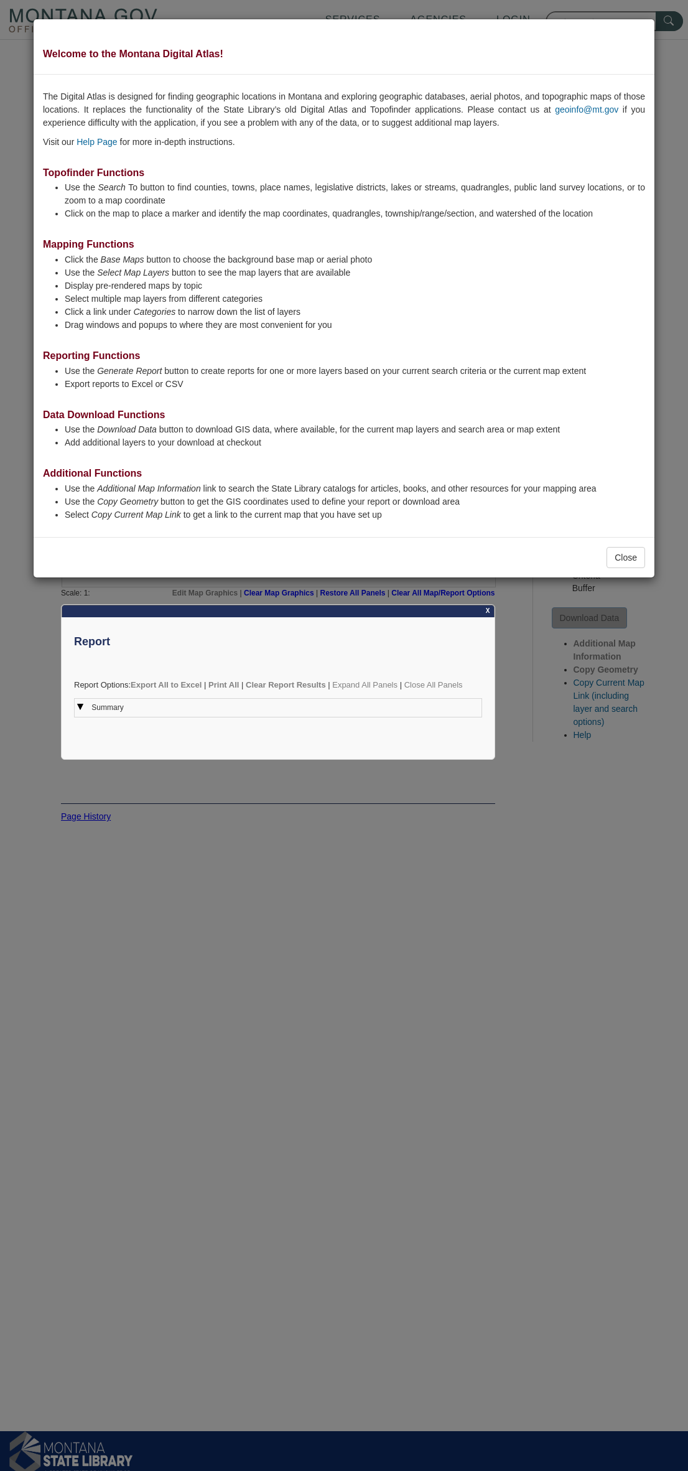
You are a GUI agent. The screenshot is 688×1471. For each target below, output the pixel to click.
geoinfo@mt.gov (586, 109)
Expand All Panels (364, 684)
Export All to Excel (166, 684)
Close (626, 558)
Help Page (97, 142)
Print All (223, 684)
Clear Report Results (286, 684)
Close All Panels (433, 684)
